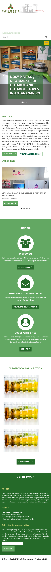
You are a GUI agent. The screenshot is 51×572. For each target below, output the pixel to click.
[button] (4, 75)
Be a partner (25, 267)
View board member (30, 154)
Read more (10, 153)
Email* (12, 542)
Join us (25, 349)
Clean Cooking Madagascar (20, 517)
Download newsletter (25, 307)
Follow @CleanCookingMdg (24, 519)
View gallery (25, 461)
